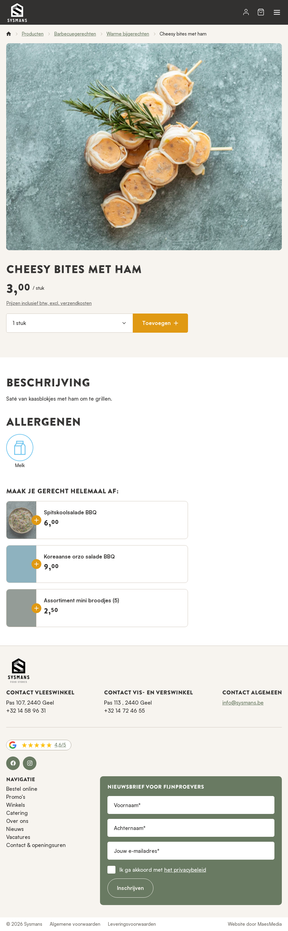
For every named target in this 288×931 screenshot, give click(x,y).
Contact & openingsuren (36, 845)
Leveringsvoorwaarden (132, 924)
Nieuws (15, 829)
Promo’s (15, 797)
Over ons (17, 821)
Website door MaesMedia (255, 924)
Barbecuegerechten (75, 34)
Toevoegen (160, 323)
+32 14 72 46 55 (124, 710)
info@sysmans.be (243, 702)
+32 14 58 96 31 (26, 710)
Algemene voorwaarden (75, 924)
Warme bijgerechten (127, 34)
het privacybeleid (185, 869)
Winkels (15, 805)
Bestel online (21, 789)
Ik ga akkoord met (162, 869)
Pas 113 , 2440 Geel (128, 702)
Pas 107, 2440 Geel (30, 702)
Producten (33, 34)
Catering (17, 813)
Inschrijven (130, 888)
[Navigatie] (277, 12)
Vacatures (18, 837)
